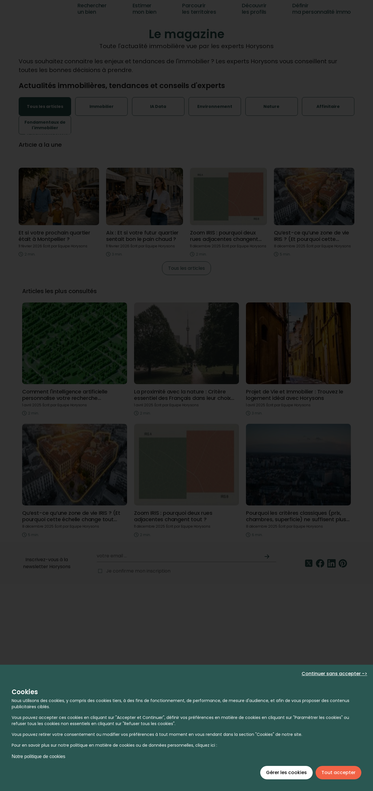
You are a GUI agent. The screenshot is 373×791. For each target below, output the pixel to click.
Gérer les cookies (286, 772)
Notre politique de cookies (38, 756)
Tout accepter (338, 772)
